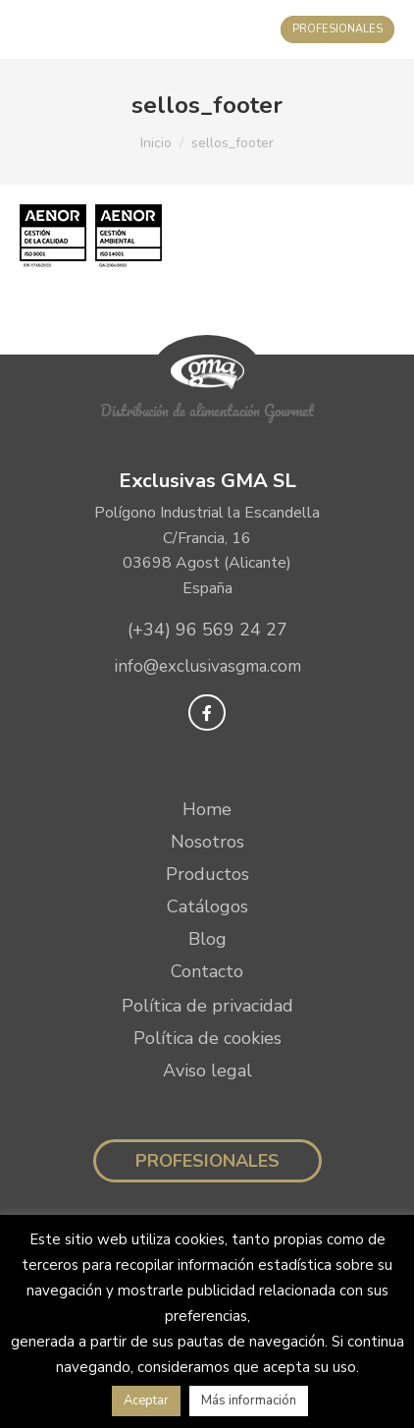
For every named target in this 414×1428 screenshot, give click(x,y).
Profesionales (207, 1161)
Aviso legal (207, 1070)
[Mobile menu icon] (35, 29)
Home (207, 809)
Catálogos (207, 906)
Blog (207, 939)
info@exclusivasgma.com (207, 666)
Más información (248, 1400)
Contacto (207, 971)
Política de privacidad (207, 1006)
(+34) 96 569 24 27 (207, 629)
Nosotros (207, 841)
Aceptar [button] (146, 1400)
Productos (207, 874)
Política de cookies (207, 1038)
